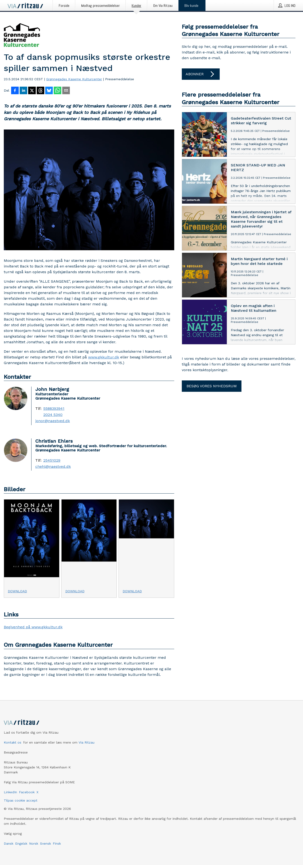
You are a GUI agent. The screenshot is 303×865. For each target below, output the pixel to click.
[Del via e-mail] (66, 91)
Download (17, 591)
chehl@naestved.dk (53, 466)
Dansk (8, 843)
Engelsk (21, 843)
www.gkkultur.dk (103, 357)
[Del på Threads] (40, 91)
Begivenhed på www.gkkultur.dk (33, 627)
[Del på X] (32, 91)
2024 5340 (52, 415)
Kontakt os (12, 742)
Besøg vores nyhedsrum (212, 386)
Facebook (27, 792)
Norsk (33, 843)
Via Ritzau (86, 742)
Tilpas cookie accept (20, 800)
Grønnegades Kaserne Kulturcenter (74, 79)
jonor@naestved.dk (52, 421)
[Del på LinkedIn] (23, 91)
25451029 (51, 460)
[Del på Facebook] (15, 91)
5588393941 (53, 408)
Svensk (45, 843)
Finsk (57, 843)
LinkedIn (10, 792)
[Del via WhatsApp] (57, 91)
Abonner (201, 74)
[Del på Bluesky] (49, 91)
